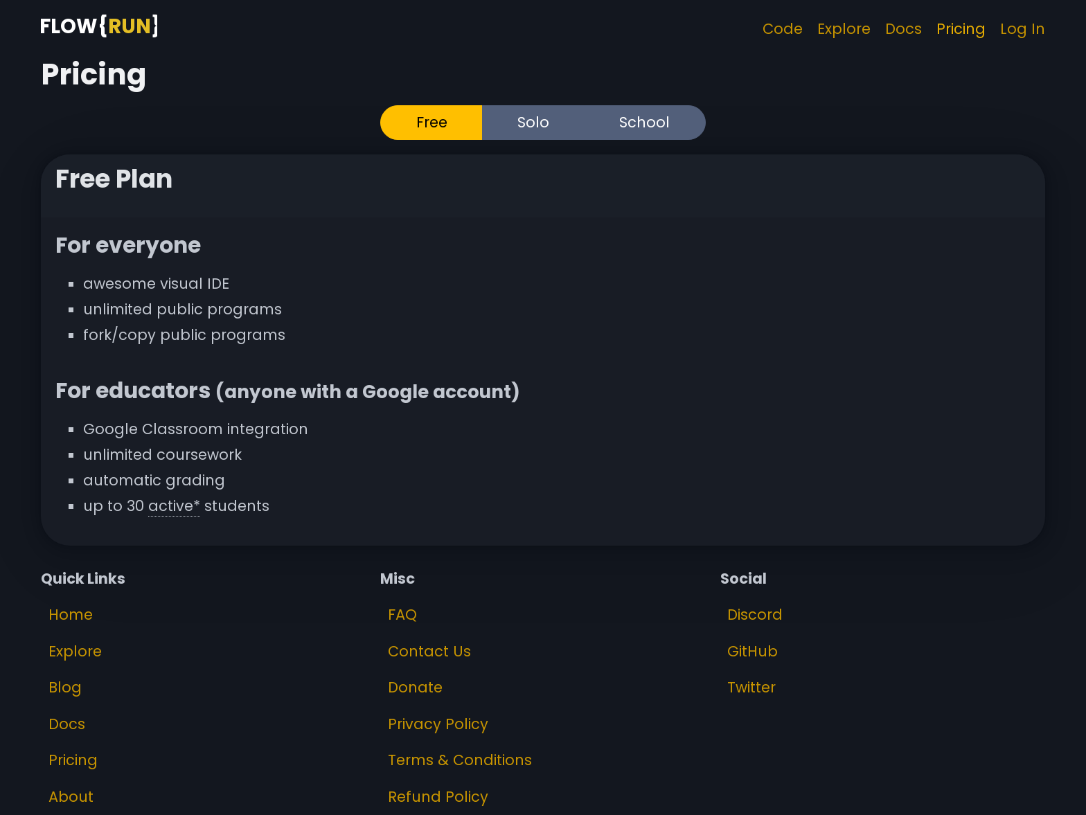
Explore (844, 29)
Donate (415, 687)
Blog (65, 687)
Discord (755, 614)
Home (70, 614)
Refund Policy (438, 797)
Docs (903, 29)
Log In (1022, 29)
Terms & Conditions (460, 760)
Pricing (961, 29)
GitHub (752, 651)
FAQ (402, 614)
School (644, 122)
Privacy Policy (438, 724)
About (71, 797)
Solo (533, 122)
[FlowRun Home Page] (99, 26)
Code (783, 29)
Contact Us (429, 651)
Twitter (751, 687)
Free (431, 122)
